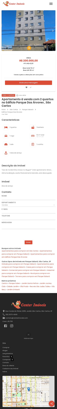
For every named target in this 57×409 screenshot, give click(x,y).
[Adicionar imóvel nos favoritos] (26, 87)
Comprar (5, 347)
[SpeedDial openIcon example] (52, 404)
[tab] (29, 48)
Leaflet (37, 406)
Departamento (9, 202)
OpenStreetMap (48, 406)
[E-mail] (28, 211)
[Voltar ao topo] (28, 335)
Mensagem (7, 222)
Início (4, 109)
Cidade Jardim (13, 286)
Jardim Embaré (13, 289)
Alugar (5, 350)
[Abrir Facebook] (5, 326)
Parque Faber (14, 283)
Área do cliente (8, 366)
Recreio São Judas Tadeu (40, 286)
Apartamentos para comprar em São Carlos (20, 251)
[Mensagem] (28, 226)
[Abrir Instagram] (11, 326)
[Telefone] (28, 218)
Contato (5, 363)
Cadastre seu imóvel (10, 369)
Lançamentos (7, 353)
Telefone (6, 216)
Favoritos (7, 356)
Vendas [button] (5, 205)
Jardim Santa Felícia (29, 283)
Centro (4, 283)
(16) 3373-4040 (11, 315)
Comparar (8, 359)
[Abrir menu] (51, 3)
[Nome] (28, 198)
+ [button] (4, 378)
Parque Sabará (27, 109)
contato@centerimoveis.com (17, 318)
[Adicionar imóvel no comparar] (30, 87)
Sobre (4, 372)
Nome (4, 196)
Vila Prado (24, 286)
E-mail (5, 209)
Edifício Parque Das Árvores (12, 112)
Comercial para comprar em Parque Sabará (27, 270)
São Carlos (14, 109)
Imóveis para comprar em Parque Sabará (19, 264)
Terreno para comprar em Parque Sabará (32, 276)
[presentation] (28, 235)
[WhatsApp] (5, 404)
